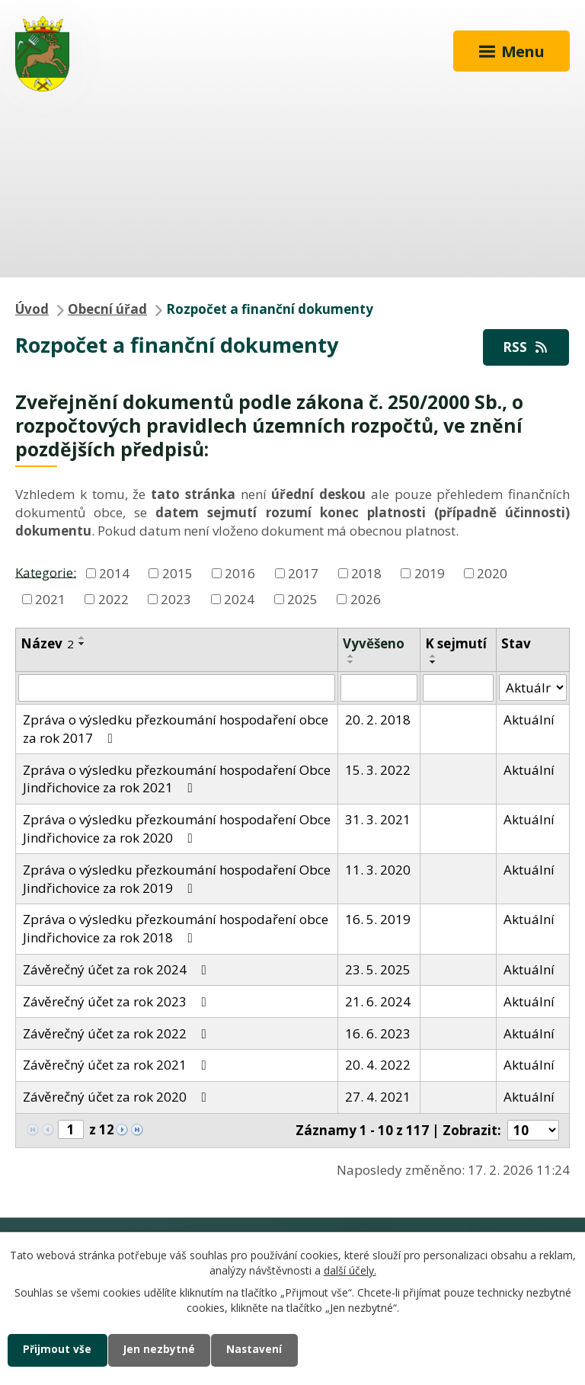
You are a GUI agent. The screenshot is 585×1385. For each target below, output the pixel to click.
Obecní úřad (107, 309)
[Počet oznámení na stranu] (533, 1130)
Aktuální (529, 719)
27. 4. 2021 (378, 1096)
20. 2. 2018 (378, 719)
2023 (176, 598)
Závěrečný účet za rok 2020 (118, 1096)
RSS (526, 347)
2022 (113, 598)
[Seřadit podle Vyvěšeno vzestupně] (351, 656)
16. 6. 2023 (378, 1033)
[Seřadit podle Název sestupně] (82, 644)
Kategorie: (45, 572)
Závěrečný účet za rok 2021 (118, 1064)
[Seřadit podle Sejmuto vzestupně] (433, 656)
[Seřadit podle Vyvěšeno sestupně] (351, 662)
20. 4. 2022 (378, 1064)
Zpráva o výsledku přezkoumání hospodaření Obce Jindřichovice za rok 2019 (177, 879)
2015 (177, 573)
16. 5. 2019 (378, 919)
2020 (492, 573)
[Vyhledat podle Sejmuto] (458, 688)
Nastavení (258, 1349)
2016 (240, 573)
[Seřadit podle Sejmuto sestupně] (433, 662)
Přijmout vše (58, 1349)
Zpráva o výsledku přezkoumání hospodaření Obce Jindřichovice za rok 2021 (177, 779)
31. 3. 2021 (378, 819)
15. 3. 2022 (378, 770)
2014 (114, 573)
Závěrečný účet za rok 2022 (118, 1033)
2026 (365, 598)
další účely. (350, 1269)
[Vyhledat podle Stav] (533, 688)
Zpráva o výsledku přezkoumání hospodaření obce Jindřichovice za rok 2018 (175, 928)
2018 (366, 573)
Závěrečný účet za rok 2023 (118, 1001)
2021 (50, 598)
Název (47, 643)
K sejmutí (456, 643)
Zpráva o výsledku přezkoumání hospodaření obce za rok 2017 (175, 729)
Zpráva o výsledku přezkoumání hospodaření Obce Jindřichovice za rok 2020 (177, 828)
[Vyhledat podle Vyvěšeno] (378, 688)
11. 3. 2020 (378, 869)
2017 (303, 573)
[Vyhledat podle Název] (176, 688)
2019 (429, 573)
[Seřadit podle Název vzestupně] (82, 638)
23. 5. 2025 (378, 969)
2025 (302, 598)
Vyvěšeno (373, 643)
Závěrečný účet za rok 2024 (118, 969)
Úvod (32, 309)
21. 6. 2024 (378, 1001)
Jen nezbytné (161, 1349)
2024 (239, 598)
